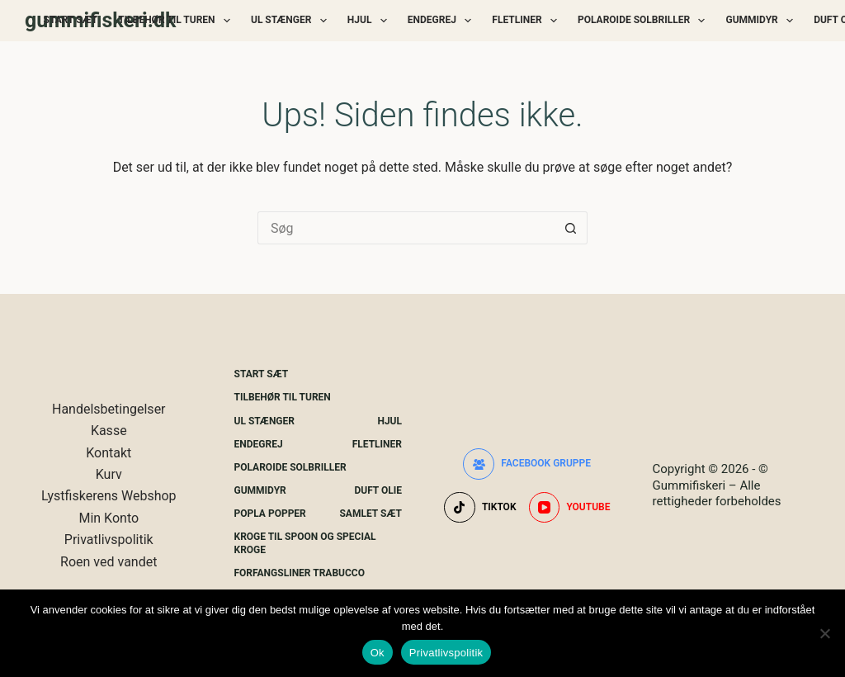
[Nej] (824, 633)
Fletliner (528, 21)
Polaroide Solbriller (645, 21)
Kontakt (108, 453)
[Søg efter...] (406, 227)
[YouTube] (570, 507)
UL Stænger (292, 21)
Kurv (109, 474)
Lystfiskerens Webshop (109, 496)
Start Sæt (71, 20)
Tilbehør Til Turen (177, 21)
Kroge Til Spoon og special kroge (305, 543)
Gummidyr (762, 21)
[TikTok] (480, 507)
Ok (378, 652)
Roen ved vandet (108, 562)
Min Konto (108, 518)
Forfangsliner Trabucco (299, 573)
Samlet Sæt (370, 513)
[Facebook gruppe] (527, 464)
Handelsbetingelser (109, 409)
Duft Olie (378, 490)
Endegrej (443, 21)
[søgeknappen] (571, 227)
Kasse (109, 430)
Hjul (370, 21)
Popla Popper (270, 513)
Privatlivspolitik (108, 539)
